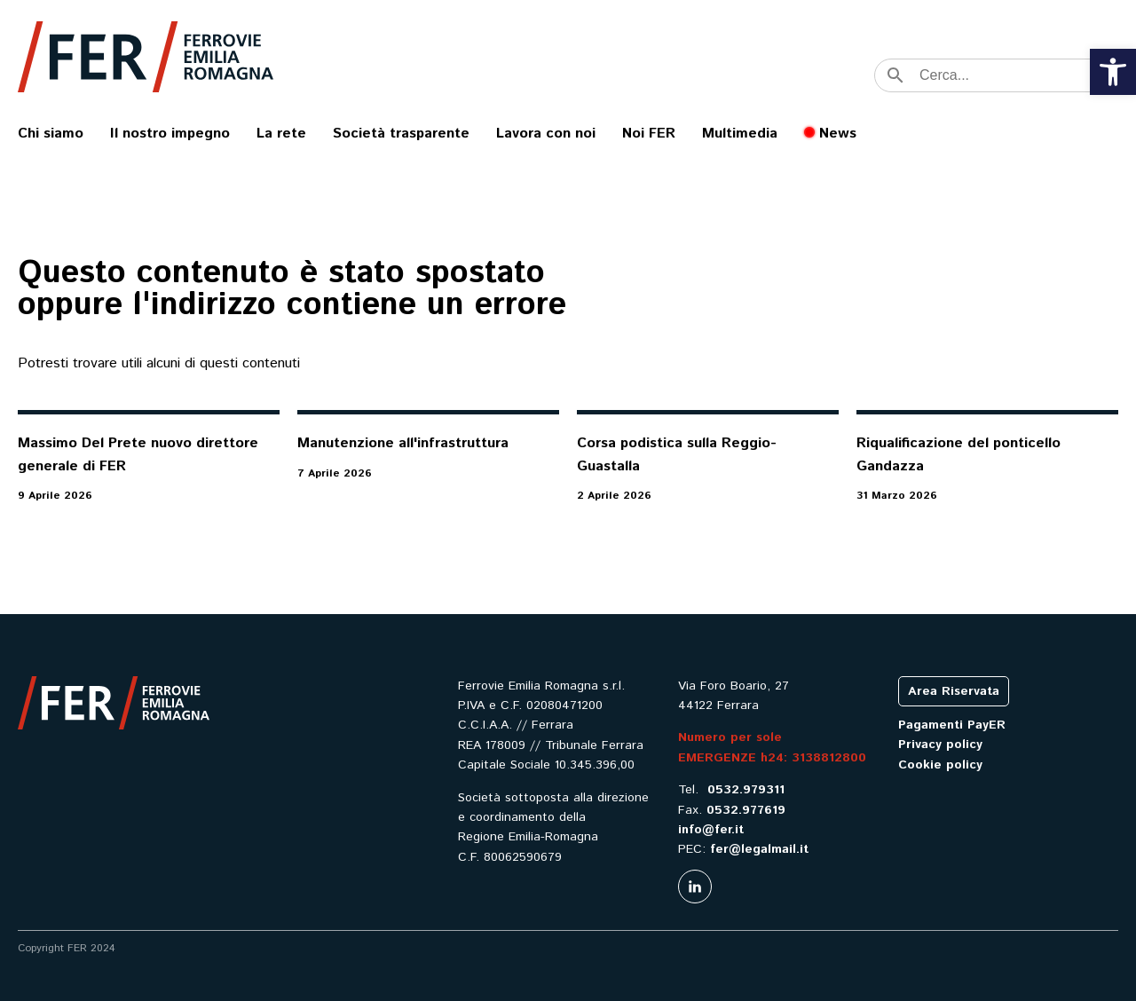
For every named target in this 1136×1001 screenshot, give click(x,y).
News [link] (837, 133)
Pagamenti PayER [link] (952, 725)
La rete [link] (281, 133)
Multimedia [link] (739, 133)
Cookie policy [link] (940, 765)
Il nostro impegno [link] (170, 133)
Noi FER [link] (648, 133)
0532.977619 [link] (745, 810)
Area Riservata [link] (953, 691)
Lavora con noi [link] (546, 133)
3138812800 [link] (829, 758)
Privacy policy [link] (940, 744)
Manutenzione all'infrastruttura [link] (403, 443)
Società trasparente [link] (401, 133)
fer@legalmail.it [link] (759, 849)
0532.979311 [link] (746, 790)
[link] (1113, 72)
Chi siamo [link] (50, 133)
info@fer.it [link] (711, 830)
